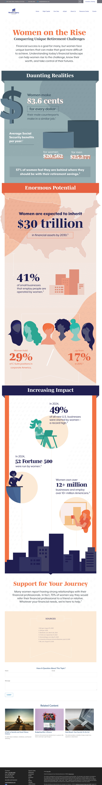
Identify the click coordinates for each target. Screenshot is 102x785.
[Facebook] (80, 1)
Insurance (30, 777)
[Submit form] (9, 695)
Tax (29, 779)
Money (30, 780)
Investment (31, 774)
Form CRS (48, 771)
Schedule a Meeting (90, 1)
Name (6, 670)
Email (53, 670)
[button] (37, 11)
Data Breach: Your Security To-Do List (77, 732)
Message (7, 680)
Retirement (31, 772)
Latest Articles (31, 784)
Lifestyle (30, 782)
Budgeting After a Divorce (43, 732)
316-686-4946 (30, 1)
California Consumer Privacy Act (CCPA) (83, 784)
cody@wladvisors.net (43, 1)
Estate (30, 775)
